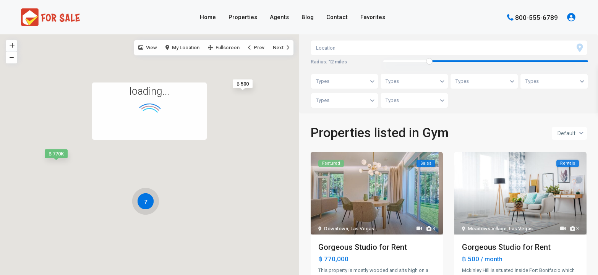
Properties (243, 17)
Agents (279, 17)
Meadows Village (487, 229)
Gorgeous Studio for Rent (362, 247)
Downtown (336, 229)
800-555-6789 (536, 17)
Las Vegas (362, 229)
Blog (307, 17)
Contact (337, 17)
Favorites (372, 17)
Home (208, 17)
